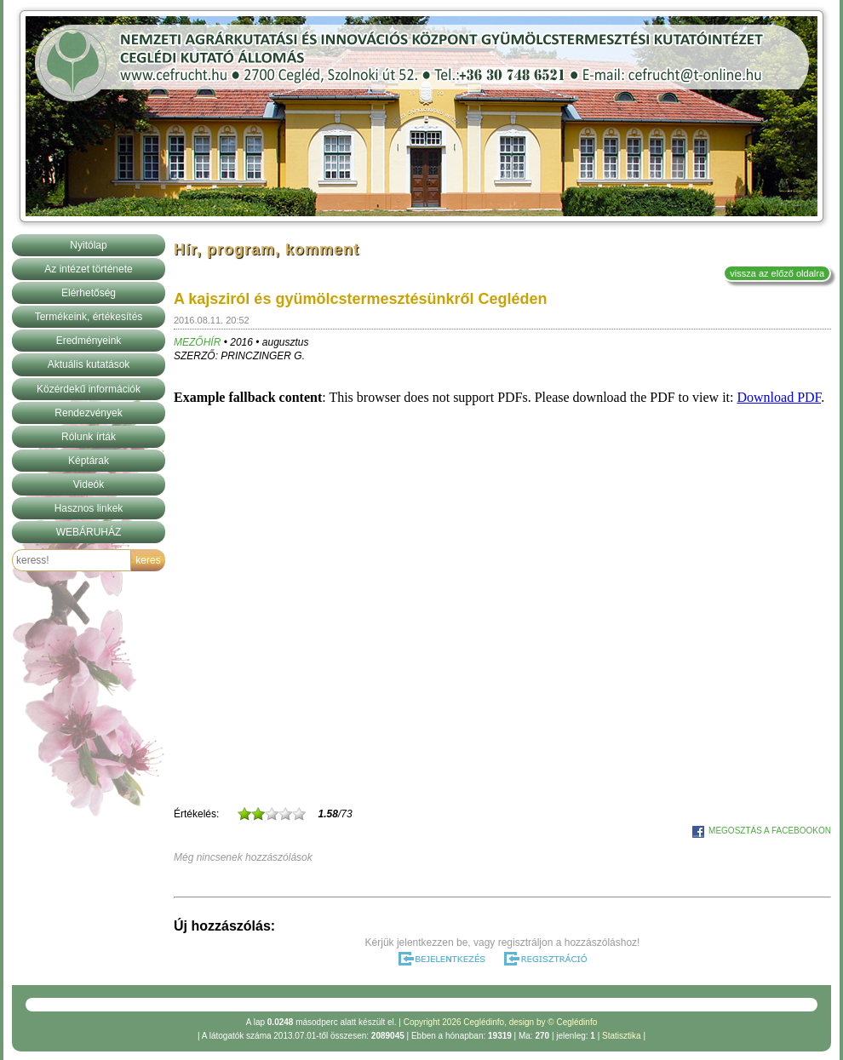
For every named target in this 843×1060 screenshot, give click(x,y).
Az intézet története (88, 269)
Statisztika (621, 1035)
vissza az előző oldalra (777, 273)
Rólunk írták (88, 437)
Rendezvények (88, 413)
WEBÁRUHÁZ (89, 532)
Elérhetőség (88, 293)
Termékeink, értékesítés (89, 317)
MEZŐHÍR (197, 342)
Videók (88, 484)
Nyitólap (88, 245)
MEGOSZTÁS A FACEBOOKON (769, 830)
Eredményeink (89, 341)
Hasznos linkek (88, 508)
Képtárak (88, 461)
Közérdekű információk (88, 389)
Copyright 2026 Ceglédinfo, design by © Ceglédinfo (501, 1022)
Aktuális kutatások (89, 364)
